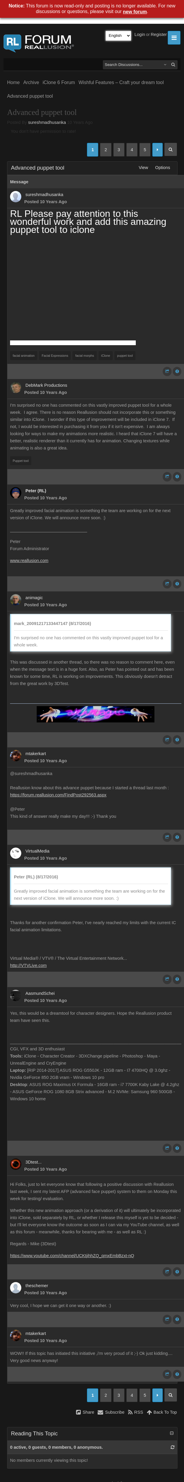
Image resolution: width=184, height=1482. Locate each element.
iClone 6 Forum (59, 82)
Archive (31, 82)
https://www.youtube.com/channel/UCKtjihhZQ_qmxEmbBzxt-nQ (72, 1255)
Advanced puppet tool (30, 96)
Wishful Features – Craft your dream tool (121, 82)
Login (140, 34)
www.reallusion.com (29, 560)
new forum (135, 11)
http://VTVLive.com (28, 965)
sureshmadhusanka (47, 122)
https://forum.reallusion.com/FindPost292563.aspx (58, 795)
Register (159, 34)
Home (13, 82)
